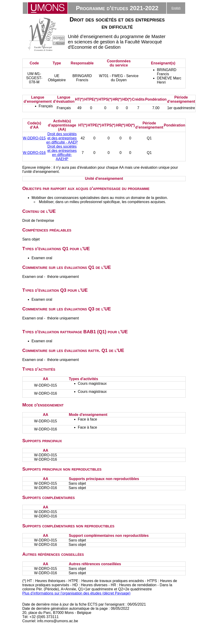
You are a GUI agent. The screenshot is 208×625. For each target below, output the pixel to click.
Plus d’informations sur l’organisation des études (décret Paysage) (76, 593)
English (176, 8)
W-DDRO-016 (34, 153)
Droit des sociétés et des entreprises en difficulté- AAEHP (62, 152)
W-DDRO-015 (34, 138)
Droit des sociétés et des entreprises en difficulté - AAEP (62, 138)
